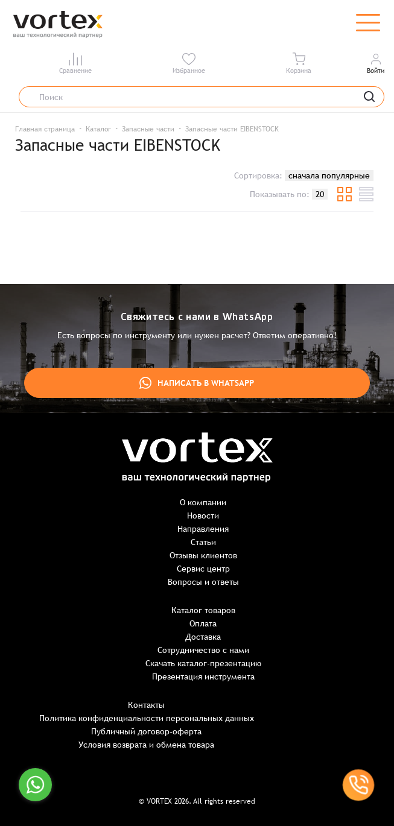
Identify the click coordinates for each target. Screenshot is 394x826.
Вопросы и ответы (203, 582)
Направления (203, 529)
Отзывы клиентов (203, 555)
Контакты (146, 705)
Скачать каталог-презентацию (203, 663)
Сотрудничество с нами (203, 650)
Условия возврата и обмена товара (146, 744)
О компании (203, 502)
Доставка (203, 637)
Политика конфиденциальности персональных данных (146, 718)
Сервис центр (203, 568)
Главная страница (45, 129)
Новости (203, 515)
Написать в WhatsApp (196, 383)
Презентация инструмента (203, 676)
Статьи (203, 542)
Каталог (98, 129)
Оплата (203, 623)
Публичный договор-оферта (146, 731)
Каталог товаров (203, 610)
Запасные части (148, 129)
